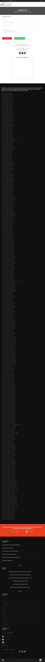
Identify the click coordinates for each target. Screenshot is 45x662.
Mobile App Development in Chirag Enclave (9, 478)
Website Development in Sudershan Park (9, 323)
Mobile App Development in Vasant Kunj (8, 470)
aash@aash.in (20, 49)
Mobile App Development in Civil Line (8, 402)
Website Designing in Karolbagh (7, 135)
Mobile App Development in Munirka (8, 519)
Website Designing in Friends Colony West (9, 197)
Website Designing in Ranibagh (7, 168)
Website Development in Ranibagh (7, 310)
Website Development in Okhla (7, 299)
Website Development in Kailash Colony (8, 350)
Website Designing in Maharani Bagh (8, 210)
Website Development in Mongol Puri (8, 286)
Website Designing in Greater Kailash (8, 125)
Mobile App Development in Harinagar (8, 413)
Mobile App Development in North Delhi (8, 387)
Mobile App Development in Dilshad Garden (9, 405)
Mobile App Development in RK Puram (8, 512)
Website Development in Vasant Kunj (8, 328)
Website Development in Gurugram (8, 238)
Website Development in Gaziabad (7, 250)
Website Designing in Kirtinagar (7, 137)
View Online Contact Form (6, 633)
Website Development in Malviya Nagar (8, 354)
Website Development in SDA (7, 365)
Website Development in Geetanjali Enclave (9, 340)
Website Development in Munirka (7, 376)
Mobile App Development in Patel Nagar (8, 446)
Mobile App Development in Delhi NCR (8, 389)
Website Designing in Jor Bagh (7, 206)
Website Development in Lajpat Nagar (8, 352)
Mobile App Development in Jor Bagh (8, 491)
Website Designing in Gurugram (7, 96)
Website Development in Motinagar (8, 288)
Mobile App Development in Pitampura (8, 447)
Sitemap (4, 606)
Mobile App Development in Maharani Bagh (9, 496)
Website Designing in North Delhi (7, 101)
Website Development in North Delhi (8, 244)
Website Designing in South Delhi (7, 98)
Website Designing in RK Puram (7, 227)
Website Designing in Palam (6, 158)
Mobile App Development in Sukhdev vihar (9, 518)
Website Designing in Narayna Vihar (8, 154)
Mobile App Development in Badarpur (8, 397)
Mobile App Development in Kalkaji (8, 418)
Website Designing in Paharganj (7, 157)
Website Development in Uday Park (8, 367)
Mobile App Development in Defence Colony (9, 479)
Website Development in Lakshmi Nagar (8, 282)
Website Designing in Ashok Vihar (7, 110)
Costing (4, 619)
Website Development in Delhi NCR (8, 246)
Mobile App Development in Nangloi (8, 437)
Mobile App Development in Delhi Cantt (8, 404)
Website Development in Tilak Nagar (8, 324)
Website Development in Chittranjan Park (9, 333)
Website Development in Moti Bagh (8, 287)
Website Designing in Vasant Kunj (7, 185)
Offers (3, 615)
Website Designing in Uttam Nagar (7, 184)
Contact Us (4, 626)
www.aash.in (26, 49)
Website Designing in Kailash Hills (7, 208)
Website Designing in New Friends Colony (9, 213)
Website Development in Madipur (7, 293)
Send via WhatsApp (20, 38)
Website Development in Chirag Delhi (8, 258)
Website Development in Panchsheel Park (9, 361)
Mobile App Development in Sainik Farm (8, 459)
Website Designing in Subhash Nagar (8, 179)
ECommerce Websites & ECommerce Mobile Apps (11, 544)
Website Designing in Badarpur (7, 112)
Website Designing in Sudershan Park (8, 180)
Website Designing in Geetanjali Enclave (8, 198)
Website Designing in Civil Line (7, 117)
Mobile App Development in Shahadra (8, 461)
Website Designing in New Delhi (7, 152)
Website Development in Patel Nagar (8, 303)
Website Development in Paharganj (8, 300)
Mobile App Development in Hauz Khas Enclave (10, 489)
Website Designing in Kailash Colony (8, 207)
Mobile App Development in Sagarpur (8, 456)
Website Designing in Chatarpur (7, 231)
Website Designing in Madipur (7, 150)
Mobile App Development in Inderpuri (8, 416)
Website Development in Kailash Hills (8, 351)
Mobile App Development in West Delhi (8, 386)
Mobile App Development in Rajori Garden (9, 450)
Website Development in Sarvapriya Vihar (9, 366)
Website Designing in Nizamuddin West (8, 215)
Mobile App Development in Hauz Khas (8, 488)
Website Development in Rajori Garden (8, 308)
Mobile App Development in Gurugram (8, 381)
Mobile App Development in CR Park (8, 477)
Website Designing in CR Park (7, 192)
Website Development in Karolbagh (8, 278)
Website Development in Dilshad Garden (8, 263)
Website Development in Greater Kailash (8, 267)
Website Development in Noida (7, 239)
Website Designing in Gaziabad (7, 107)
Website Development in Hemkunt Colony (9, 344)
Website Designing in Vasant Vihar (7, 186)
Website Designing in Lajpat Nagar (7, 141)
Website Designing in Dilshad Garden (8, 120)
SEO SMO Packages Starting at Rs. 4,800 (20, 580)
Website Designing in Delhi (6, 92)
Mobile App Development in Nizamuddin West (9, 500)
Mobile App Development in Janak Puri (8, 417)
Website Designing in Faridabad (7, 108)
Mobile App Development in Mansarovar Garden (10, 432)
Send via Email (7, 38)
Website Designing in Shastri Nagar (8, 177)
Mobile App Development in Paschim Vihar (9, 445)
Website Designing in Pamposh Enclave (8, 220)
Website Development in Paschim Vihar (8, 302)
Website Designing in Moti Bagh (7, 144)
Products (4, 612)
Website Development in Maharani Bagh (8, 353)
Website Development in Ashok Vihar (8, 252)
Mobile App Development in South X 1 (8, 514)
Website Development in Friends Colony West (9, 339)
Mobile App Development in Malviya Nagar (9, 497)
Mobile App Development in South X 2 (8, 513)
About (3, 599)
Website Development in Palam (7, 301)
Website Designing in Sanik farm (7, 230)
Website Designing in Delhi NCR (7, 104)
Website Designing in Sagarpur (7, 171)
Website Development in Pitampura (8, 304)
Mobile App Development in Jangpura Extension (10, 490)
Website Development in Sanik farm (8, 373)
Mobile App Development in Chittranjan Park (9, 476)
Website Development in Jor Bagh (7, 348)
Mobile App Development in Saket (7, 457)
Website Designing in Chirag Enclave (8, 193)
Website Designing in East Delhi (7, 99)
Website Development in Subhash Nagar (8, 322)
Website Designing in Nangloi (7, 151)
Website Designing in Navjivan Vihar (8, 216)
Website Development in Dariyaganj (8, 260)
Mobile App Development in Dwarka (8, 406)
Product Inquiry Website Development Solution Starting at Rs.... (20, 574)
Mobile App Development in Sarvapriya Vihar (9, 508)
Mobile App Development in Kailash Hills (8, 493)
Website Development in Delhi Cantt (8, 261)
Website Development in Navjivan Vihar (8, 359)
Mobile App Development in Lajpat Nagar (9, 426)
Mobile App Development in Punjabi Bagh (9, 448)
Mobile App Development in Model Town (9, 427)
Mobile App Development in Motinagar (8, 431)
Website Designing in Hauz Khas (7, 129)
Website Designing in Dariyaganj (7, 118)
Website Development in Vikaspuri (7, 330)
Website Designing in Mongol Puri (7, 143)
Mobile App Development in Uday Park (8, 510)
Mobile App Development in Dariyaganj (8, 403)
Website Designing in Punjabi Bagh (8, 163)
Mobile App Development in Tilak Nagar (8, 467)
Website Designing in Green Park (7, 126)
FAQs (3, 621)
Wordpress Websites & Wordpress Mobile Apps (10, 556)
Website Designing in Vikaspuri (7, 187)
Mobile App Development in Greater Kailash (9, 410)
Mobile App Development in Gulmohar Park (9, 485)
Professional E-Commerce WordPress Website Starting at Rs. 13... (20, 577)
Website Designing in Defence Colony (8, 194)
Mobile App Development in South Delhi (8, 383)
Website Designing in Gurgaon (7, 93)
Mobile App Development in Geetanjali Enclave (9, 483)
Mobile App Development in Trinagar (8, 468)
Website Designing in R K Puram (7, 170)
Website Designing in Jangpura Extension (8, 205)
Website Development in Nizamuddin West (9, 358)
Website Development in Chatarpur (8, 374)
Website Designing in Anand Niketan (8, 190)
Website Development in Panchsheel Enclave (9, 360)
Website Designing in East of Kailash (8, 195)
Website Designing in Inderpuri (7, 130)
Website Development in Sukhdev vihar (8, 375)
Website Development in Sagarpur (7, 314)
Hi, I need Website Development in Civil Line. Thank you (22, 32)
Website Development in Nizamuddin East (9, 357)
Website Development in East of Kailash (8, 338)
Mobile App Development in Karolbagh (8, 420)
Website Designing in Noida (6, 97)
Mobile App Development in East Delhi (8, 384)
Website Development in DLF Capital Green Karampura (11, 281)
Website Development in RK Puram (8, 369)
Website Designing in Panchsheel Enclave (9, 217)
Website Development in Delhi (7, 235)
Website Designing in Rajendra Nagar (8, 164)
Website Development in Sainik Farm (8, 316)
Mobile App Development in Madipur (8, 435)
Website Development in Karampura (8, 279)
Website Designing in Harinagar (7, 128)
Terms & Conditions (6, 604)
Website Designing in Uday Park (7, 224)
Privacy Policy (5, 601)
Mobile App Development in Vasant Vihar (9, 471)
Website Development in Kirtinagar (8, 280)
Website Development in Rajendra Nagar (9, 307)
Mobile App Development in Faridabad (8, 380)
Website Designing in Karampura (7, 136)
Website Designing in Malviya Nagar (8, 212)
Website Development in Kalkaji (7, 275)
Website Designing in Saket (6, 172)
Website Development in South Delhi (8, 241)
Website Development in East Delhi (8, 242)
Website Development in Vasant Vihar (8, 329)
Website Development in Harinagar (8, 271)
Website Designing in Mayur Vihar (7, 149)
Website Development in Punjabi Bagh (8, 306)
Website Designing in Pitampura (7, 162)
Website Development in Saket (7, 315)
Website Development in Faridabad (8, 237)
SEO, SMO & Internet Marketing (7, 547)
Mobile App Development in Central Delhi (9, 388)
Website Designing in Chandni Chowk (8, 114)
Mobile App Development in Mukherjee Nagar (9, 433)
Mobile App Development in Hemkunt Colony (9, 486)
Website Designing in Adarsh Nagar (8, 111)
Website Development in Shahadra (7, 318)
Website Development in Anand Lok (8, 331)
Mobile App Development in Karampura (8, 421)
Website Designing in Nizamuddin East (8, 214)
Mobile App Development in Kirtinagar (8, 423)
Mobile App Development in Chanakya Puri (9, 398)
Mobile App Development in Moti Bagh (8, 430)
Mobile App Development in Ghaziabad (8, 409)
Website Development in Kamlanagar (8, 277)
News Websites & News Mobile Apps (9, 553)
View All (20, 564)
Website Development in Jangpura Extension (9, 347)
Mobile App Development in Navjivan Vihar (9, 501)
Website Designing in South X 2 (7, 228)
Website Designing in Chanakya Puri (8, 113)
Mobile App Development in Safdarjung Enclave (10, 506)
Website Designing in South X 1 (7, 229)
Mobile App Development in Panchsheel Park (9, 504)
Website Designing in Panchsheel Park (8, 219)
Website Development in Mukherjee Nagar (9, 290)
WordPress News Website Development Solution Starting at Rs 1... (20, 571)
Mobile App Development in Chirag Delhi (8, 401)
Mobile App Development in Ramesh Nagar (9, 454)
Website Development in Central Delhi (8, 245)
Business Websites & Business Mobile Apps (10, 550)
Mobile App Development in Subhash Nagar (9, 464)
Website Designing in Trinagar (7, 183)
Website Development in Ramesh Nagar (8, 311)
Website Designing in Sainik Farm (7, 173)
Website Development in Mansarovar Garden (9, 289)
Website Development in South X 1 (8, 372)
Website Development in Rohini (7, 309)
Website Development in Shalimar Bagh (8, 317)
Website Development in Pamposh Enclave (9, 362)
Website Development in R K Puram (8, 312)
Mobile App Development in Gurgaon (8, 379)
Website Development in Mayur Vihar (8, 292)
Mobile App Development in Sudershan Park (9, 466)
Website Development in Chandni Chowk (8, 257)
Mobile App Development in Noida (7, 382)
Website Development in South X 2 (8, 370)
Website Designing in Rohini (6, 166)
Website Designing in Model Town (7, 142)
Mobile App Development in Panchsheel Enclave (10, 503)
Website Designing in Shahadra (7, 176)
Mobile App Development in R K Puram (8, 455)
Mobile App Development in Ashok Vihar (8, 395)
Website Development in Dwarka (7, 264)
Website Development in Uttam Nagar (8, 326)
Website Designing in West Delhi (7, 100)
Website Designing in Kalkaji (6, 133)
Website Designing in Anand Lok (7, 188)
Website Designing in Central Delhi (7, 103)
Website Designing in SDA (6, 222)
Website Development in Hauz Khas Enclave (9, 346)
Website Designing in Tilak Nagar (7, 181)
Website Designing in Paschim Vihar (8, 159)
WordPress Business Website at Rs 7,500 (20, 583)
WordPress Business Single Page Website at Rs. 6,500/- (20, 586)
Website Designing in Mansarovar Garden (9, 147)
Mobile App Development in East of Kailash (9, 481)
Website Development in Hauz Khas (8, 272)
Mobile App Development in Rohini (7, 452)
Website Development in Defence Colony (9, 337)
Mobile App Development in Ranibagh (8, 453)
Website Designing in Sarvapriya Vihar (8, 223)
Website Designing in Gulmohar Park (8, 200)
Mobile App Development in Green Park (8, 411)
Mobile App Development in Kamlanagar (8, 419)
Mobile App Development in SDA (7, 507)
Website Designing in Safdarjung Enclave (8, 221)
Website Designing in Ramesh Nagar (8, 169)
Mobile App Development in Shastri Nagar (9, 462)
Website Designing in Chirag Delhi (7, 115)
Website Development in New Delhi (8, 295)
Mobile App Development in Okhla (7, 441)
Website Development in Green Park (8, 268)
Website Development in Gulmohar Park (8, 343)
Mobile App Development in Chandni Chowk (9, 399)
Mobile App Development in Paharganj (8, 442)
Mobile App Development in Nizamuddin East (9, 499)
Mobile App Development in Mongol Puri (8, 428)
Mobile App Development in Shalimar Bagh (9, 460)
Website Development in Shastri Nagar (8, 319)
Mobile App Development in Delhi (7, 377)
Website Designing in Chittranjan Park (8, 191)
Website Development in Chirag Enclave (8, 336)
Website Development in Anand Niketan (8, 332)
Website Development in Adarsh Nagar (8, 253)
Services (4, 608)
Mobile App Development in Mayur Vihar (8, 434)
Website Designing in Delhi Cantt (7, 119)
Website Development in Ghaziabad (8, 266)
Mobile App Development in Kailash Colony (9, 492)
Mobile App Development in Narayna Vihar (9, 439)
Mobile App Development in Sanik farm (8, 515)
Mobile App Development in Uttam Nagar (9, 469)
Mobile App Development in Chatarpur (8, 517)
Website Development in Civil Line (7, 259)
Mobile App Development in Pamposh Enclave (9, 505)
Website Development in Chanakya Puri (8, 256)
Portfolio (4, 610)
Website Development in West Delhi (8, 243)
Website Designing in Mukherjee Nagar (8, 148)
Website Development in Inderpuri (7, 273)
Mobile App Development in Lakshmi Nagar (9, 425)
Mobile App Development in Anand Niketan (9, 475)
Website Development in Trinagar (7, 325)
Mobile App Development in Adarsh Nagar (9, 396)
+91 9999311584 (19, 48)
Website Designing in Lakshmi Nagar (8, 140)
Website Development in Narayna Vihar (8, 296)
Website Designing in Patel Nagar (7, 161)
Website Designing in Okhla (6, 156)
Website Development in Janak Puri (8, 274)
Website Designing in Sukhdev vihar (8, 232)
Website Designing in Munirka (7, 234)
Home (3, 597)
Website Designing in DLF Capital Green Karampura (10, 139)
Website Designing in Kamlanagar (7, 134)
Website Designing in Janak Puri (7, 132)
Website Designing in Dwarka (7, 121)
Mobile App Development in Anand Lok (8, 474)
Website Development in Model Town (8, 285)
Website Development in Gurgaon (7, 236)
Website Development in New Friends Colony (9, 355)
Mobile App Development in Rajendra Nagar (9, 449)
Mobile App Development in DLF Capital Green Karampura (11, 424)
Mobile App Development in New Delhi (8, 438)
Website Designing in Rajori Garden (8, 165)
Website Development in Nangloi (7, 294)
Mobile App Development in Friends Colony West (10, 482)
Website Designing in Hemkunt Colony (8, 201)
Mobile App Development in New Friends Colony (10, 498)
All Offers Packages (5, 617)
